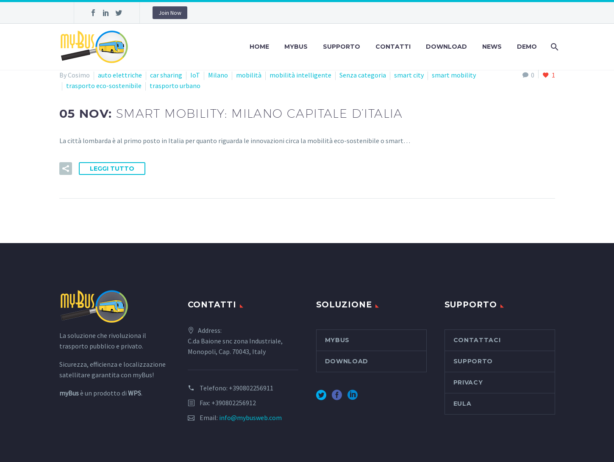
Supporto (341, 46)
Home (259, 46)
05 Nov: (231, 113)
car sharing (166, 75)
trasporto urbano (175, 85)
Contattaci (477, 340)
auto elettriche (120, 75)
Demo (527, 46)
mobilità (248, 75)
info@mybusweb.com (250, 417)
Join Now (169, 13)
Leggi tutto (112, 168)
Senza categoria (362, 75)
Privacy (468, 382)
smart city (409, 75)
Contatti (393, 46)
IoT (195, 75)
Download (446, 46)
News (492, 46)
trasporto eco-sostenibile (104, 85)
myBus (296, 46)
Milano (218, 75)
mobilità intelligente (300, 75)
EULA (462, 403)
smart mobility (454, 75)
